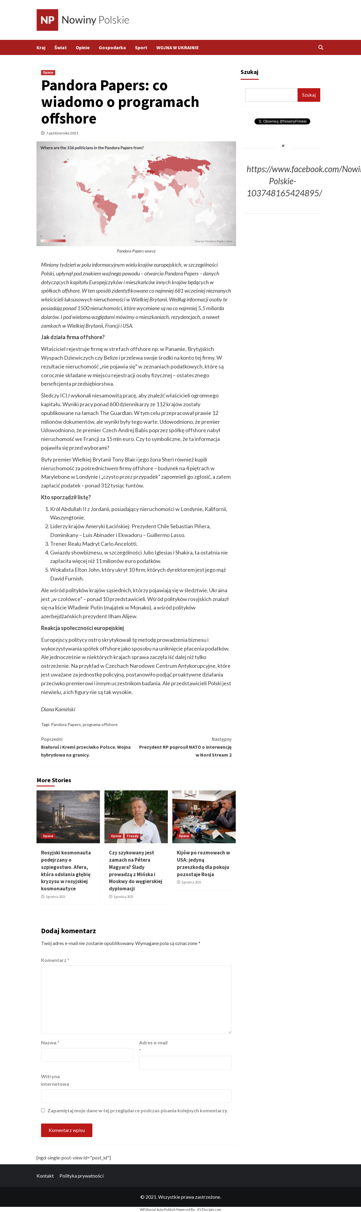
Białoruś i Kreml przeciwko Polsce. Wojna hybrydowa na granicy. (88, 746)
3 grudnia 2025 (55, 897)
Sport (141, 47)
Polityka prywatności (81, 1175)
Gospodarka (112, 47)
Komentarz (55, 960)
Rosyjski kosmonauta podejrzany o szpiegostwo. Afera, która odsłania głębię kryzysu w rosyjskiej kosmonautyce (66, 870)
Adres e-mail (153, 1046)
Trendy (132, 836)
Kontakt (45, 1175)
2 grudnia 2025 (191, 882)
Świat (60, 47)
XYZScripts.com (209, 1209)
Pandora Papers (66, 724)
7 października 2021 (62, 133)
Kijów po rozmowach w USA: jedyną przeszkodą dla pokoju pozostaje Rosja (203, 863)
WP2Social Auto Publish (158, 1209)
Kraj (41, 47)
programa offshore (100, 724)
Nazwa (50, 1042)
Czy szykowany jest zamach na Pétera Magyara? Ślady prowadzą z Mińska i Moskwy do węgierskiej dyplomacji (135, 870)
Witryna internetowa (55, 1080)
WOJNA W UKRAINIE (177, 47)
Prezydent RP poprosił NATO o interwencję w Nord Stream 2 (184, 746)
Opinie (83, 47)
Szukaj (249, 72)
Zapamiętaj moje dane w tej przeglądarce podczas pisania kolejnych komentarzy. (137, 1110)
